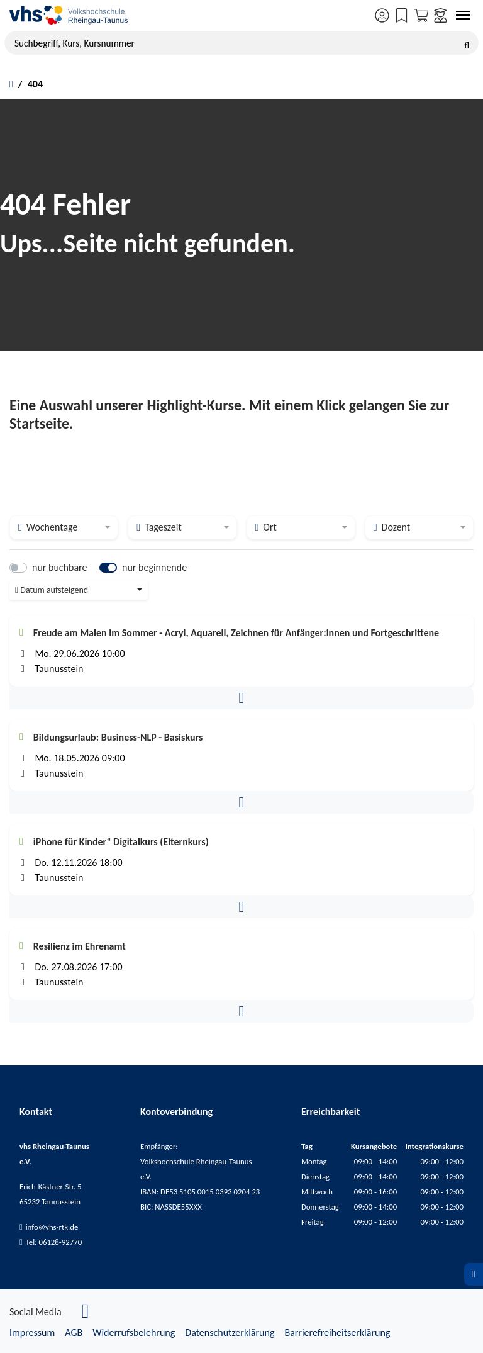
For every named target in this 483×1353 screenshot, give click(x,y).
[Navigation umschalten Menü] (463, 15)
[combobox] (63, 527)
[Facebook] (85, 1314)
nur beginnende (154, 567)
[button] (241, 698)
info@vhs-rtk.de (52, 1227)
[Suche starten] (467, 43)
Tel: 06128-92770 (54, 1242)
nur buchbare (59, 567)
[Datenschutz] (473, 1274)
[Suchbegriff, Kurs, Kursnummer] (241, 43)
